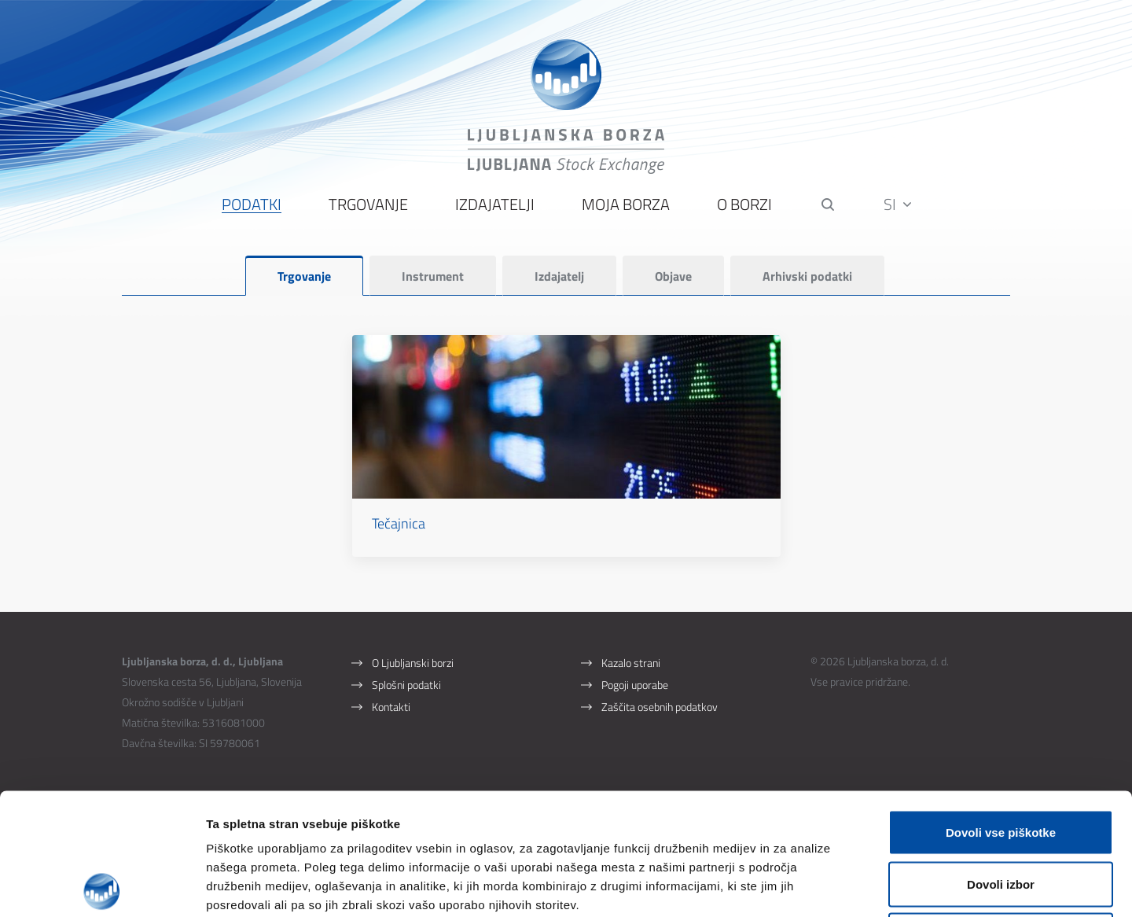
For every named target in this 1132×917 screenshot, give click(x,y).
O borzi (744, 205)
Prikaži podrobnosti (820, 886)
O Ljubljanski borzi (413, 662)
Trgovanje (368, 205)
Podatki (251, 205)
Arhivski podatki (807, 276)
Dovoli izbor (1001, 762)
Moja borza (626, 205)
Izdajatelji (495, 205)
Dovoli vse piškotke (1001, 710)
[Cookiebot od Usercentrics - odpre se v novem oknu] (102, 886)
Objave (673, 276)
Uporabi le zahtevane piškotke (1000, 813)
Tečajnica (398, 523)
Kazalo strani (630, 662)
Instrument (433, 276)
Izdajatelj (559, 276)
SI (897, 204)
